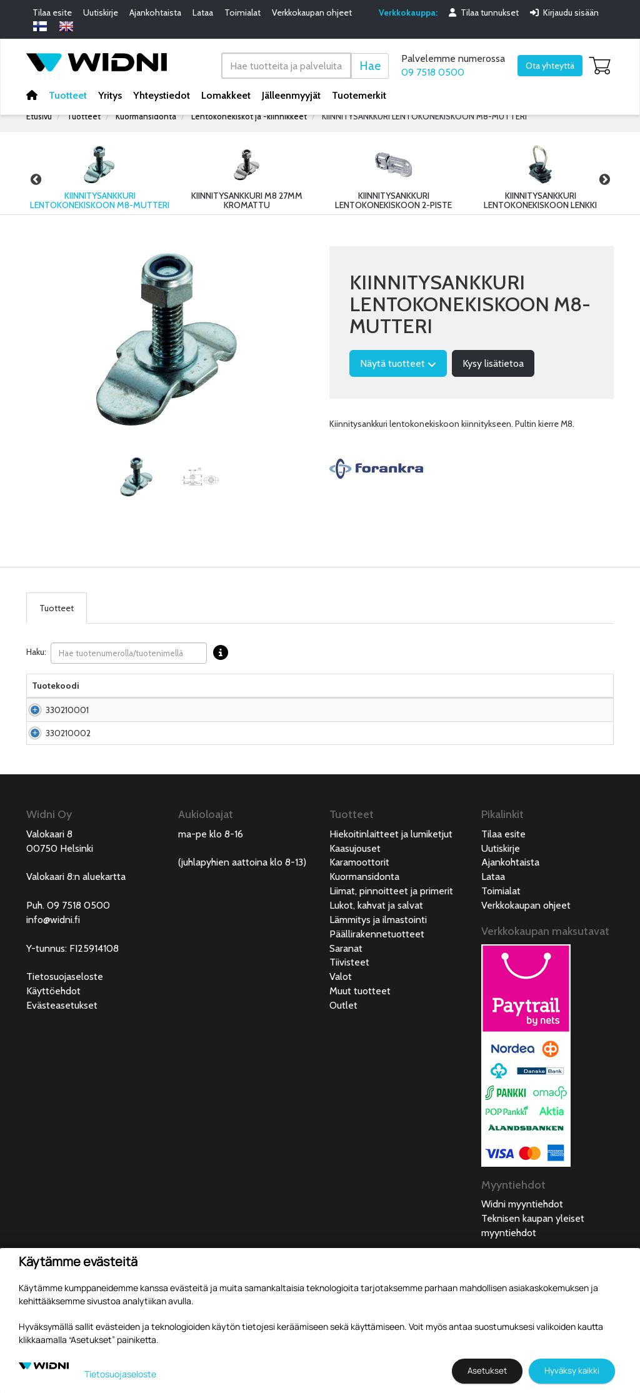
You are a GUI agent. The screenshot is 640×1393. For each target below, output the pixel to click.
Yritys (110, 95)
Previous (35, 179)
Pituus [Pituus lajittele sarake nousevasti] (345, 698)
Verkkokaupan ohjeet (312, 12)
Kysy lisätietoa (493, 363)
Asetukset (487, 1370)
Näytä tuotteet (398, 363)
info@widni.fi (53, 982)
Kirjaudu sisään (564, 12)
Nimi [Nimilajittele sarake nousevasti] (110, 698)
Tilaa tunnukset (484, 12)
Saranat (345, 1011)
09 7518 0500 (432, 72)
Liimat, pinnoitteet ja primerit (391, 953)
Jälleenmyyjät (291, 95)
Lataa (202, 12)
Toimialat (242, 12)
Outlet (343, 1068)
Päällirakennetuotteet (376, 996)
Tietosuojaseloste (64, 1039)
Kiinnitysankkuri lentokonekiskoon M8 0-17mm (148, 735)
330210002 (68, 783)
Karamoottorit (359, 925)
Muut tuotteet (360, 1053)
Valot (340, 1039)
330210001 (67, 735)
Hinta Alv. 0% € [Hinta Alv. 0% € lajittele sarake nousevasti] (389, 692)
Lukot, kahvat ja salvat (376, 968)
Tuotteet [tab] (56, 608)
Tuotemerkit (359, 95)
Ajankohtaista (155, 12)
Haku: (130, 653)
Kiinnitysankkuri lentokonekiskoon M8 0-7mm (148, 783)
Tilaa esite (52, 12)
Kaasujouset (355, 911)
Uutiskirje (100, 12)
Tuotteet (68, 95)
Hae (370, 65)
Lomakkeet (226, 95)
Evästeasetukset (62, 1068)
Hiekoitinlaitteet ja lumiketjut (390, 896)
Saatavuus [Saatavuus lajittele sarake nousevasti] (446, 698)
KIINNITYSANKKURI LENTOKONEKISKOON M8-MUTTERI (424, 116)
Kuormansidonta (146, 116)
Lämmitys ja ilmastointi (378, 982)
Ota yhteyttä (550, 65)
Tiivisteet (349, 1025)
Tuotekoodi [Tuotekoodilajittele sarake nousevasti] (55, 698)
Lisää (579, 735)
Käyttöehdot (53, 1053)
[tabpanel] (137, 477)
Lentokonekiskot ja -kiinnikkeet (249, 116)
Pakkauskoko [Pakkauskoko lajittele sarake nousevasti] (295, 698)
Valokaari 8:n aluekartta (76, 939)
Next (604, 179)
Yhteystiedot (161, 95)
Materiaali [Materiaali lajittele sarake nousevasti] (233, 698)
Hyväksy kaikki (571, 1370)
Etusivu (39, 116)
